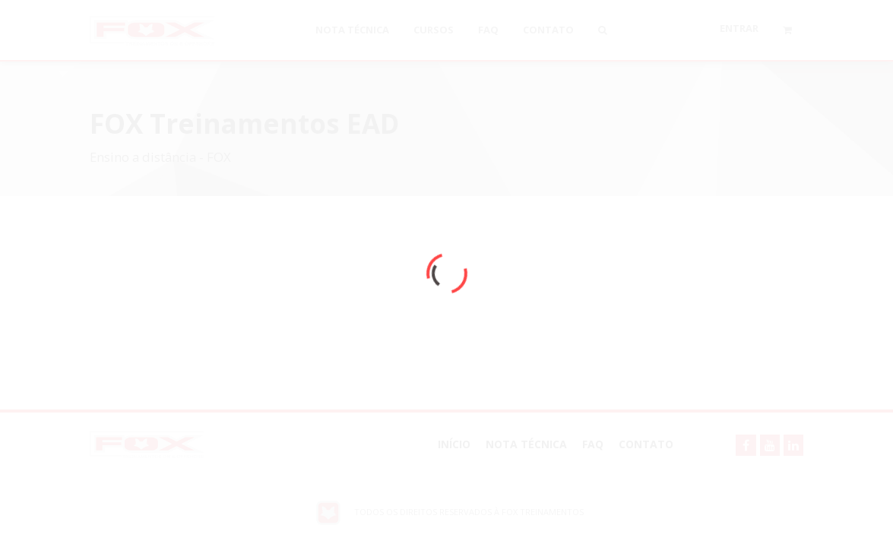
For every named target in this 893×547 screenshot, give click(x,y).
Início (454, 444)
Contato (646, 444)
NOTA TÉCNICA (526, 444)
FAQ (592, 444)
